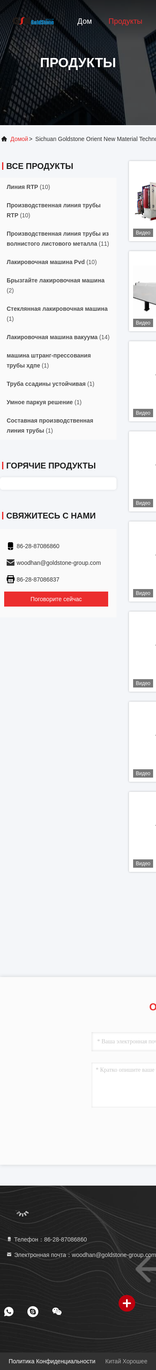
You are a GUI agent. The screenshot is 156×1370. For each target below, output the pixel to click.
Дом (84, 21)
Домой (19, 139)
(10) (28, 187)
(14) (58, 337)
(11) (58, 238)
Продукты (125, 21)
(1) (57, 313)
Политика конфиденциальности (52, 1361)
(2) (55, 285)
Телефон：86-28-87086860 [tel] (46, 1239)
